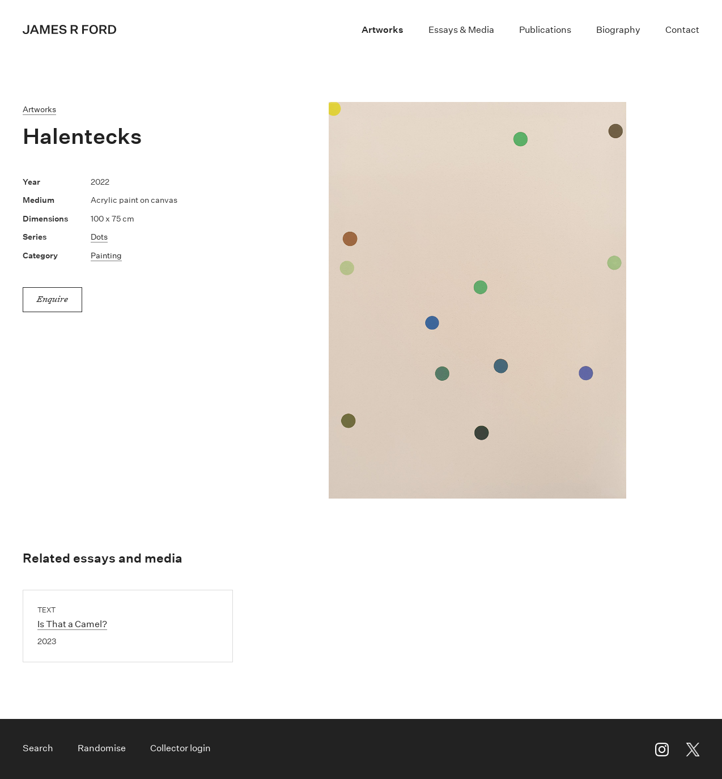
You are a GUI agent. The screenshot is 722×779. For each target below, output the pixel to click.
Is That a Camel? (72, 624)
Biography (618, 29)
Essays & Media (461, 29)
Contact (682, 29)
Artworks (383, 29)
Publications (545, 29)
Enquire (52, 298)
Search (38, 748)
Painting (106, 255)
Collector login (180, 748)
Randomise (102, 748)
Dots (99, 237)
